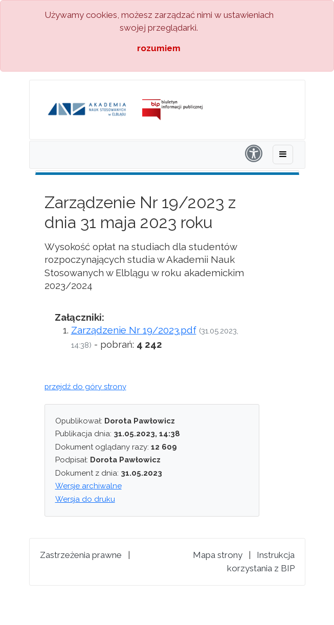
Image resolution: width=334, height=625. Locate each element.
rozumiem (159, 48)
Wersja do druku (85, 499)
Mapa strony (217, 555)
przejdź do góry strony (85, 386)
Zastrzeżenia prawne (81, 555)
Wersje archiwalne (88, 485)
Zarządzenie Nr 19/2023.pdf (133, 330)
